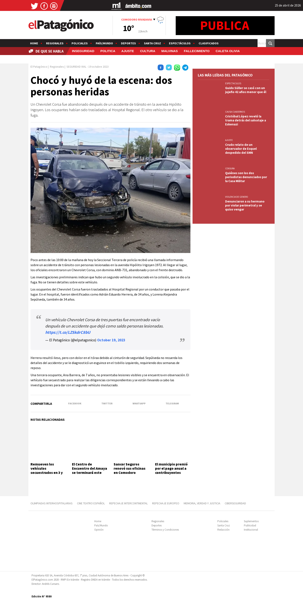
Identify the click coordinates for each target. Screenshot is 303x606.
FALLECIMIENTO (197, 51)
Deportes (128, 43)
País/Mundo (104, 43)
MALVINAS (169, 51)
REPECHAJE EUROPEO (165, 503)
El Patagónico (39, 66)
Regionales (55, 43)
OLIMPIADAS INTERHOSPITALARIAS (52, 503)
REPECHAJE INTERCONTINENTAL (128, 503)
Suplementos (251, 521)
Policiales (80, 43)
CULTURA (147, 51)
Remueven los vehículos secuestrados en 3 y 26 (47, 470)
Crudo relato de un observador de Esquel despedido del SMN (241, 149)
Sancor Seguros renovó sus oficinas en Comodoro (129, 468)
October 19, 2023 (111, 340)
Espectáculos (180, 43)
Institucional (251, 529)
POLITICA (107, 51)
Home (34, 43)
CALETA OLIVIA (228, 51)
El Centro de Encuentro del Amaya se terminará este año (89, 470)
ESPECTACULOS (233, 83)
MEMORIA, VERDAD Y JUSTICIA (202, 503)
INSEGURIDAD (83, 51)
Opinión (99, 529)
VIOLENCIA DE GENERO (236, 196)
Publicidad (250, 525)
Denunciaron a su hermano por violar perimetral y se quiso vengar (244, 205)
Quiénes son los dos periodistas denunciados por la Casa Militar (246, 177)
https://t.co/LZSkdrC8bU (67, 332)
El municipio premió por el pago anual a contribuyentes (171, 468)
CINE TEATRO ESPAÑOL (91, 503)
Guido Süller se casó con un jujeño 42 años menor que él (245, 90)
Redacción (223, 529)
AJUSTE (127, 51)
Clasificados (209, 43)
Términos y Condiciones (165, 529)
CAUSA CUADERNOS (235, 111)
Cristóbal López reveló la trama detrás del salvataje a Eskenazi (245, 120)
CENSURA (230, 168)
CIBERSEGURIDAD (235, 503)
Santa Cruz (152, 43)
